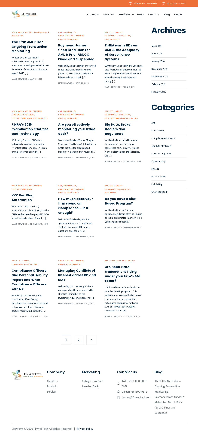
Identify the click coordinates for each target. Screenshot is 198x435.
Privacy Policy (85, 429)
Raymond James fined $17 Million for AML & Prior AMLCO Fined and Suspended (169, 405)
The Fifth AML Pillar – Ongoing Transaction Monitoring (168, 386)
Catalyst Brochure (92, 381)
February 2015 (158, 92)
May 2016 (156, 46)
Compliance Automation (29, 32)
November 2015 (159, 77)
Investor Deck (90, 386)
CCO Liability (69, 32)
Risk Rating (17, 36)
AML (14, 32)
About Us (52, 381)
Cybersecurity (112, 39)
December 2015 (159, 69)
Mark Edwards (19, 79)
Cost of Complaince (68, 39)
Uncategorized (159, 192)
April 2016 (156, 54)
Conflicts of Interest (23, 115)
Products (52, 386)
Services (52, 391)
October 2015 (158, 84)
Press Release (158, 176)
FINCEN (45, 32)
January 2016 (158, 61)
